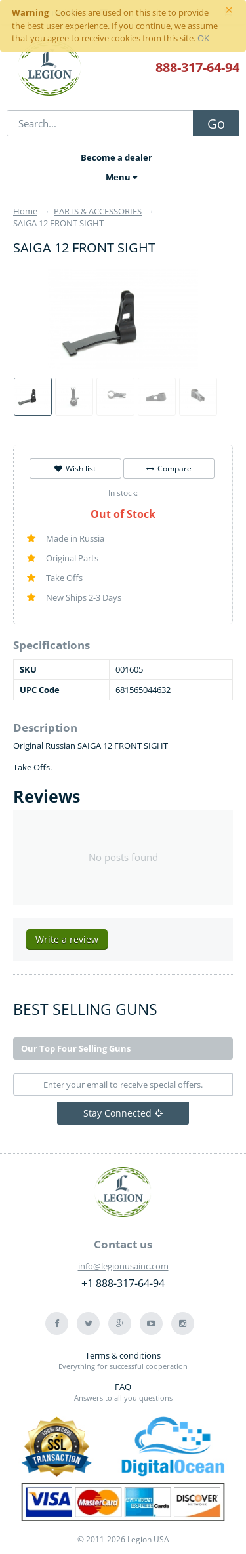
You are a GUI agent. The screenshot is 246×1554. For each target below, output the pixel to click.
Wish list (75, 468)
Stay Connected (123, 1113)
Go (216, 123)
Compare (169, 468)
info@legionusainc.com (123, 1266)
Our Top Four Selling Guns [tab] (76, 1048)
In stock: (123, 492)
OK (203, 38)
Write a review (66, 939)
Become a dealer (116, 157)
